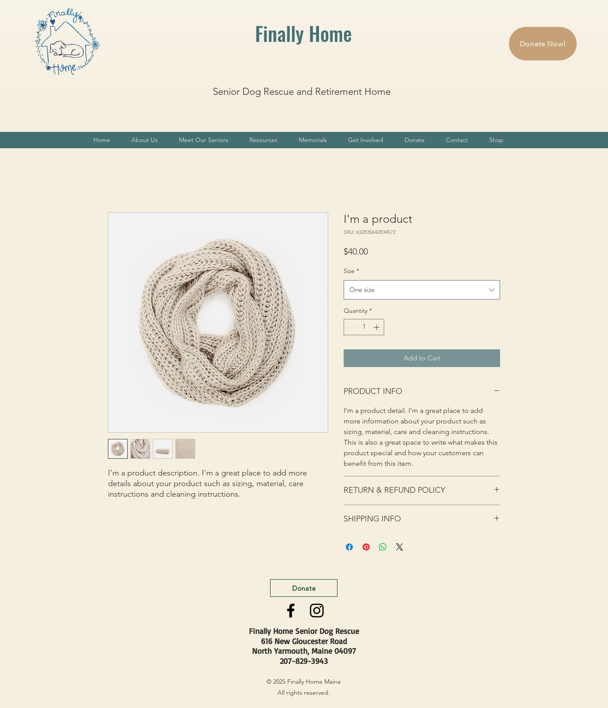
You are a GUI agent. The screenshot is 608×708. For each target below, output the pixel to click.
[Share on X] (399, 547)
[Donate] (303, 588)
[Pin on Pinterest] (366, 547)
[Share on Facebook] (349, 547)
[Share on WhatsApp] (383, 547)
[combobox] (422, 290)
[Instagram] (317, 610)
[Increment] (377, 327)
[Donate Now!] (543, 43)
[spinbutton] (364, 327)
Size (351, 271)
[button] (144, 140)
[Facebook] (291, 610)
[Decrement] (350, 327)
